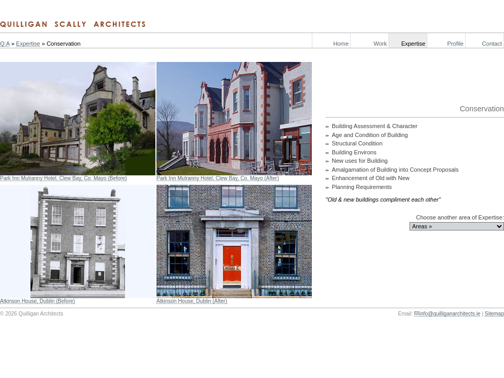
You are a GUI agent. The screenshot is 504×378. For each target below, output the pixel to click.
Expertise (413, 43)
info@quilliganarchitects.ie (449, 314)
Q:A (4, 43)
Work (380, 43)
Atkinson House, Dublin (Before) (37, 301)
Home (341, 43)
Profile (455, 43)
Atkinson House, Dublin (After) (191, 301)
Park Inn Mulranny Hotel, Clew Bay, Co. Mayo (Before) (63, 178)
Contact (492, 43)
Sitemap (494, 314)
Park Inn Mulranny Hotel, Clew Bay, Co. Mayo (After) (217, 178)
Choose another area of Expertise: (460, 217)
